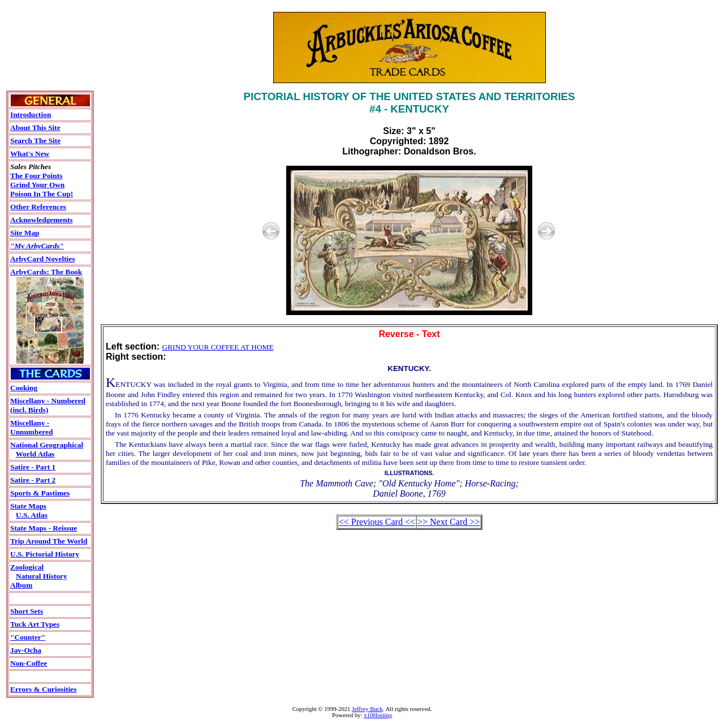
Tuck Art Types (34, 624)
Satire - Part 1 (32, 467)
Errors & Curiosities (43, 689)
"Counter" (27, 637)
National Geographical (46, 445)
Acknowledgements (41, 220)
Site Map (24, 233)
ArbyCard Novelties (42, 259)
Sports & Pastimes (40, 493)
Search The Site (35, 140)
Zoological (27, 567)
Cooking (23, 387)
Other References (38, 206)
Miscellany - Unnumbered (31, 427)
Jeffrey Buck (367, 709)
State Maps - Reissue (43, 528)
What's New (29, 153)
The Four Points (36, 175)
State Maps (28, 506)
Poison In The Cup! (41, 193)
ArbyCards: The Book (46, 272)
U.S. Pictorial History (44, 554)
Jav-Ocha (25, 650)
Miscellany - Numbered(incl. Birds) (47, 405)
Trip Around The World (48, 541)
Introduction (30, 114)
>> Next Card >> (448, 522)
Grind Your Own (37, 184)
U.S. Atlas (32, 515)
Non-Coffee (28, 663)
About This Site (35, 127)
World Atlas (35, 454)
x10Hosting (378, 715)
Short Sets (26, 611)
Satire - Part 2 (32, 480)
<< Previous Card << (377, 522)
